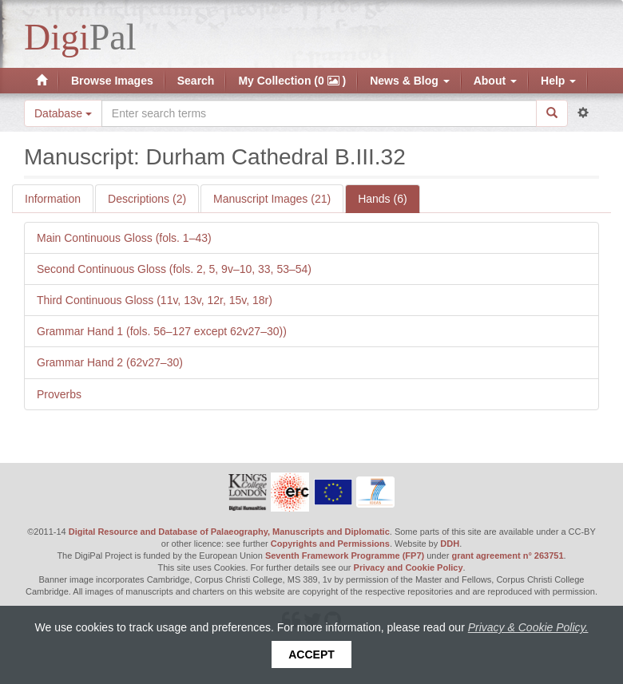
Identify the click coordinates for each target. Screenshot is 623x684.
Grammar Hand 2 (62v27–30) (110, 362)
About (495, 80)
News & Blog (409, 80)
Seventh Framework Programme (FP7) (344, 555)
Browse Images (112, 80)
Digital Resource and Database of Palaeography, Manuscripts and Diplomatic (229, 531)
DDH (449, 543)
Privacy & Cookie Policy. (528, 627)
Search (196, 80)
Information (53, 198)
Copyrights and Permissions (330, 543)
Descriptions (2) (147, 198)
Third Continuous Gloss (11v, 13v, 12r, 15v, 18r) (154, 300)
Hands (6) (382, 198)
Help (558, 80)
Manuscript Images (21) (272, 198)
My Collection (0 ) (292, 80)
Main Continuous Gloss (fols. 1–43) (124, 237)
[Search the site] (319, 113)
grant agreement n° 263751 (507, 555)
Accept (311, 654)
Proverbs (59, 394)
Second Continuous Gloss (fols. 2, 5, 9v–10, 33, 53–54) (174, 269)
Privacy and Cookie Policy (408, 567)
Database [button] (63, 113)
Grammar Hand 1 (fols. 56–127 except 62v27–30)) (162, 331)
